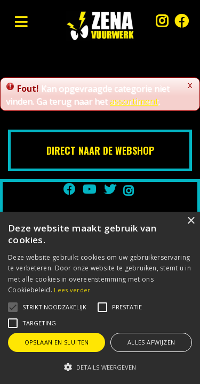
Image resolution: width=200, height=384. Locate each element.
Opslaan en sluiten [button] (57, 342)
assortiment (134, 101)
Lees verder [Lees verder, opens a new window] (72, 290)
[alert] (100, 298)
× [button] (191, 221)
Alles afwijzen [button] (151, 342)
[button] (54, 307)
